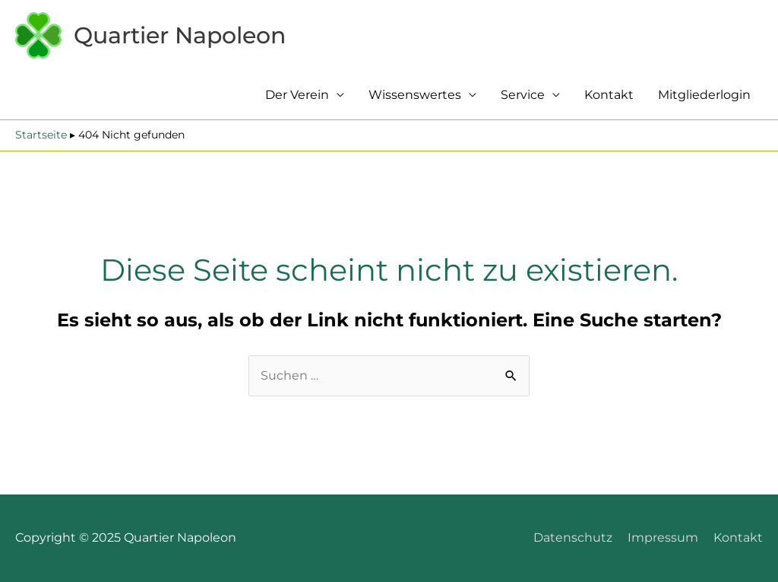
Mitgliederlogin (704, 94)
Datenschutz (572, 537)
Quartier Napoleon (180, 35)
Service (523, 94)
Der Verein (297, 94)
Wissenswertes (414, 94)
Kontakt (609, 94)
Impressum (663, 537)
